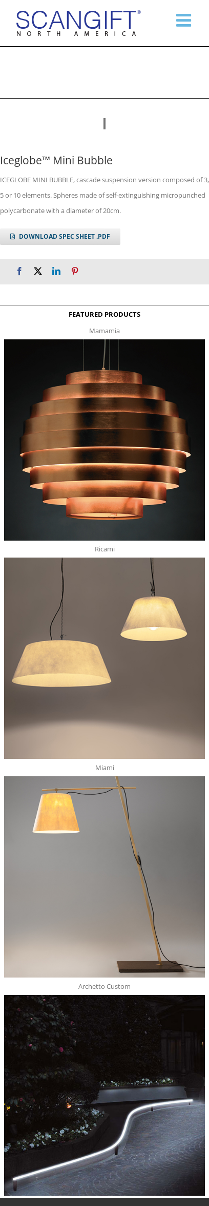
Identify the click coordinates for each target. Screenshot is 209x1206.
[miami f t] (104, 779)
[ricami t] (104, 560)
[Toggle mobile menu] (185, 20)
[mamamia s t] (104, 342)
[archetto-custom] (104, 998)
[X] (38, 271)
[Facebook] (19, 271)
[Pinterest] (75, 271)
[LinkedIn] (56, 271)
